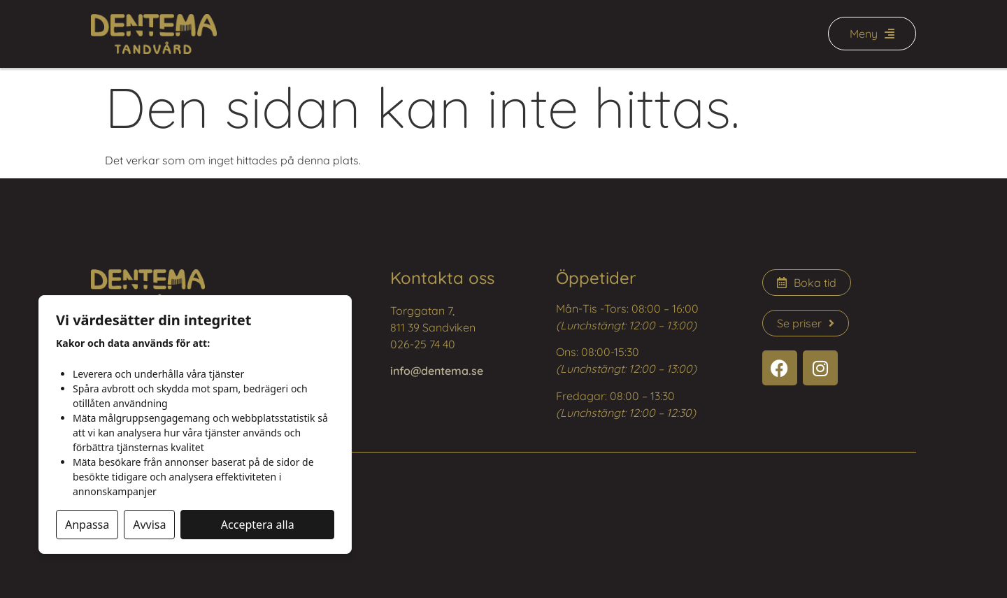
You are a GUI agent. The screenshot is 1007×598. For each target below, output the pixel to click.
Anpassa (87, 524)
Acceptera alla (257, 524)
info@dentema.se (436, 371)
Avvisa (149, 524)
